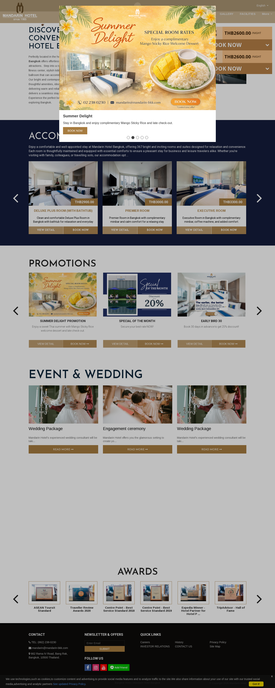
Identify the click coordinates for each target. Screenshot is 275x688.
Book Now (75, 130)
